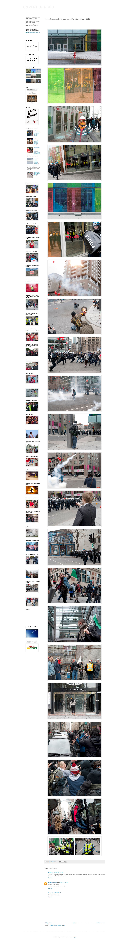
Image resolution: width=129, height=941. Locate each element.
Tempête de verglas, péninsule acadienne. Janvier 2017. (36, 161)
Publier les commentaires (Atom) (57, 925)
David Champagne (52, 882)
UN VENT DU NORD (38, 7)
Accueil (74, 922)
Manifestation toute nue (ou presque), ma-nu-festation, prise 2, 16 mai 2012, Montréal (37, 150)
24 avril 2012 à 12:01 (63, 882)
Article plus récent (48, 922)
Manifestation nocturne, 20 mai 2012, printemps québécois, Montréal (36, 141)
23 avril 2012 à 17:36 (58, 872)
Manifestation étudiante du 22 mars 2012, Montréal (37, 174)
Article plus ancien (100, 922)
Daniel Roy (50, 872)
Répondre (50, 877)
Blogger (74, 937)
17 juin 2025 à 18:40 (56, 892)
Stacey (49, 892)
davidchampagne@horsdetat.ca (33, 32)
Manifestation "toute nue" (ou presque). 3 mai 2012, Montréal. (37, 133)
